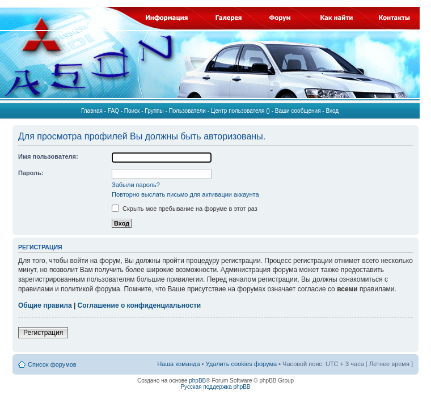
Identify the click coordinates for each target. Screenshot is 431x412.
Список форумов (52, 364)
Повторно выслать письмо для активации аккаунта (185, 194)
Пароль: (31, 172)
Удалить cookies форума (241, 363)
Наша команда (178, 363)
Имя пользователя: (48, 156)
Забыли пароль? (136, 184)
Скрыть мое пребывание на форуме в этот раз (184, 208)
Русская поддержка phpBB (215, 387)
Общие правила (45, 305)
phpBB (197, 380)
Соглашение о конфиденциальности (139, 305)
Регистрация (43, 333)
